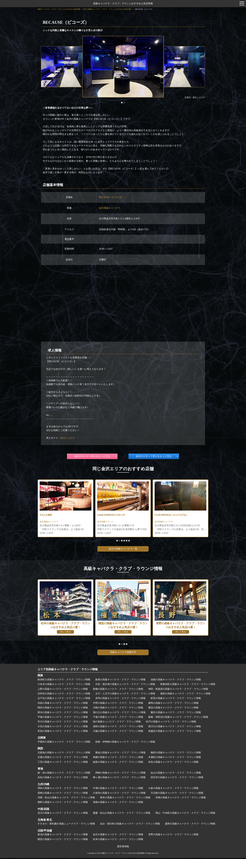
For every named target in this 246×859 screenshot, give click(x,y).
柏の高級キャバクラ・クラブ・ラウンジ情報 (117, 722)
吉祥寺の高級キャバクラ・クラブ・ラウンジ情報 (64, 694)
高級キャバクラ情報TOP (123, 653)
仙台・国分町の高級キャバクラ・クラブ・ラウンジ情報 (130, 824)
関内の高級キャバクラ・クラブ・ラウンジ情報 (63, 708)
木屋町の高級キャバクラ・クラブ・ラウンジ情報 (174, 758)
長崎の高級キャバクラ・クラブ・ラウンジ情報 (118, 803)
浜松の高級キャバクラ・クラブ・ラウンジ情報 (63, 778)
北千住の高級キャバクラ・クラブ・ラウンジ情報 (64, 699)
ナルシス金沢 (47, 515)
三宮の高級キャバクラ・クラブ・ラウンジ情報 (63, 763)
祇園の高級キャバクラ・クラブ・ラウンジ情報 (118, 758)
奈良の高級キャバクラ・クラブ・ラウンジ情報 (173, 763)
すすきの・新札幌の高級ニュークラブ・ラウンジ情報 (66, 824)
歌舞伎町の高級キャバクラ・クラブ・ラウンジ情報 (187, 685)
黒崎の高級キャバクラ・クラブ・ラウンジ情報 (63, 794)
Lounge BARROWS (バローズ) (113, 515)
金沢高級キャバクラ (109, 208)
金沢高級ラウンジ (106, 522)
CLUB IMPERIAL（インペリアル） (174, 515)
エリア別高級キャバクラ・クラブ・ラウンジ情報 (68, 670)
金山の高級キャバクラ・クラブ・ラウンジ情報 (176, 773)
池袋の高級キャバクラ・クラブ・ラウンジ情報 (176, 680)
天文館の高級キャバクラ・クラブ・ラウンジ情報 (177, 794)
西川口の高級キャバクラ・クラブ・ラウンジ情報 (174, 727)
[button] (122, 102)
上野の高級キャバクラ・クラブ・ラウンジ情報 (63, 690)
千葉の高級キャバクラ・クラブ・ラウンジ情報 (118, 718)
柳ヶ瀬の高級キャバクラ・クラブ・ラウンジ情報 (119, 778)
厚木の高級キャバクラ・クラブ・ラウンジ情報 (63, 713)
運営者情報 (123, 847)
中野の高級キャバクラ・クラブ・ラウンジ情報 (118, 704)
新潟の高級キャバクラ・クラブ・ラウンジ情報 (63, 835)
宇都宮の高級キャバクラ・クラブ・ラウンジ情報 (64, 743)
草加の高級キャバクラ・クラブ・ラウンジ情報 (63, 732)
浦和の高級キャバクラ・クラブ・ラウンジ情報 (118, 727)
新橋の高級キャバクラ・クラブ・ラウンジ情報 (118, 690)
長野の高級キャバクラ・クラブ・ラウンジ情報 (173, 835)
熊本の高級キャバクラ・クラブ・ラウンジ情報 (125, 798)
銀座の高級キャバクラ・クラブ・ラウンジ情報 (120, 680)
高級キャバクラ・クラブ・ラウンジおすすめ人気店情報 (123, 3)
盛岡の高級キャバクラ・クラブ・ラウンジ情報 (190, 824)
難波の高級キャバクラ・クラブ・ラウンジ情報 (120, 753)
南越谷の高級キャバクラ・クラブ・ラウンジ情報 (174, 732)
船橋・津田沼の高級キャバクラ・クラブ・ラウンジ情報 (178, 718)
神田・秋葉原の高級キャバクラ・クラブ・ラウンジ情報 (178, 690)
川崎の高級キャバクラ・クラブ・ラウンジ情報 (118, 708)
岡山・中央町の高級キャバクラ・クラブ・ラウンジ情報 (185, 814)
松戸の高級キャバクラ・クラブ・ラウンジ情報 (171, 722)
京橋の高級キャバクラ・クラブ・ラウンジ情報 (63, 758)
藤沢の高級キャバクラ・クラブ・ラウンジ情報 (176, 713)
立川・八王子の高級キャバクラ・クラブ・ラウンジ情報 (125, 694)
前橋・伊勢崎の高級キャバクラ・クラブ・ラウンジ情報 (125, 743)
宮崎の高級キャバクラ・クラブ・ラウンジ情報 (180, 798)
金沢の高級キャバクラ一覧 (123, 550)
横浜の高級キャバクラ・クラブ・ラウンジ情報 (173, 708)
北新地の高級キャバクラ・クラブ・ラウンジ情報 (64, 753)
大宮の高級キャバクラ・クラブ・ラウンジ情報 (63, 727)
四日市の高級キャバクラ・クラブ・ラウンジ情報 (177, 778)
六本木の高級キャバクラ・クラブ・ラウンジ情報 (64, 685)
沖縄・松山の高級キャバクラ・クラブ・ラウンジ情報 (66, 798)
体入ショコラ (67, 438)
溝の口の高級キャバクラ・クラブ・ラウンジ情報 (119, 713)
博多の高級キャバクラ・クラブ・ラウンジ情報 (63, 789)
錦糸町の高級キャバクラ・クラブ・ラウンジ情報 (64, 680)
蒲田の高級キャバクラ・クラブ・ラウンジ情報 (185, 694)
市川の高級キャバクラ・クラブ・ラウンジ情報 (63, 722)
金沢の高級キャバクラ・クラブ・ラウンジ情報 (118, 835)
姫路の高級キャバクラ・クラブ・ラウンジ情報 (118, 763)
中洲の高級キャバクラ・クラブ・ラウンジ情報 (118, 789)
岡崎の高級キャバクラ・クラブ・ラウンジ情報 (120, 773)
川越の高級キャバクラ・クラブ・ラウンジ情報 (118, 732)
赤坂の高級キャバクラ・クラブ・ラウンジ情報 (63, 704)
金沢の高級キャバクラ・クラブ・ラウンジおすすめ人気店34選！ (108, 9)
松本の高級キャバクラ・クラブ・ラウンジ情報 (118, 840)
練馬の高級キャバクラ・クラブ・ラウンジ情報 (173, 704)
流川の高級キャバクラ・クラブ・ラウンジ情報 (63, 814)
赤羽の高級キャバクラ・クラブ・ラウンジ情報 (120, 699)
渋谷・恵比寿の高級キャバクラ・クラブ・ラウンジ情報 (125, 685)
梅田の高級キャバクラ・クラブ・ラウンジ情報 (176, 753)
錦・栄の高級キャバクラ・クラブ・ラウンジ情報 (64, 773)
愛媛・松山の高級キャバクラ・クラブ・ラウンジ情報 (121, 814)
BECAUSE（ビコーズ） (111, 197)
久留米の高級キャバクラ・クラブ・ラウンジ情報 (119, 794)
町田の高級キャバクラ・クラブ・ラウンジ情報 (176, 699)
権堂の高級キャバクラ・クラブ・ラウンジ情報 (63, 840)
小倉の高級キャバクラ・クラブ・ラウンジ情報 (173, 789)
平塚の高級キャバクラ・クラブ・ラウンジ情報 (63, 718)
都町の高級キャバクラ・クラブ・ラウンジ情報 (63, 803)
